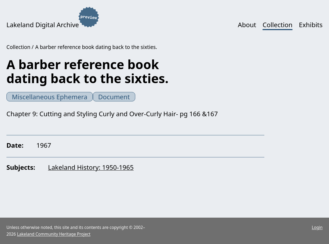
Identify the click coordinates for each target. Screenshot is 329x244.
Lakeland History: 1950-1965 (91, 167)
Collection (277, 24)
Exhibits (311, 24)
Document (114, 96)
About (247, 24)
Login (317, 227)
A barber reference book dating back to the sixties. (96, 47)
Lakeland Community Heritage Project (53, 234)
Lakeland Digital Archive (42, 24)
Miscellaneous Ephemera (49, 96)
